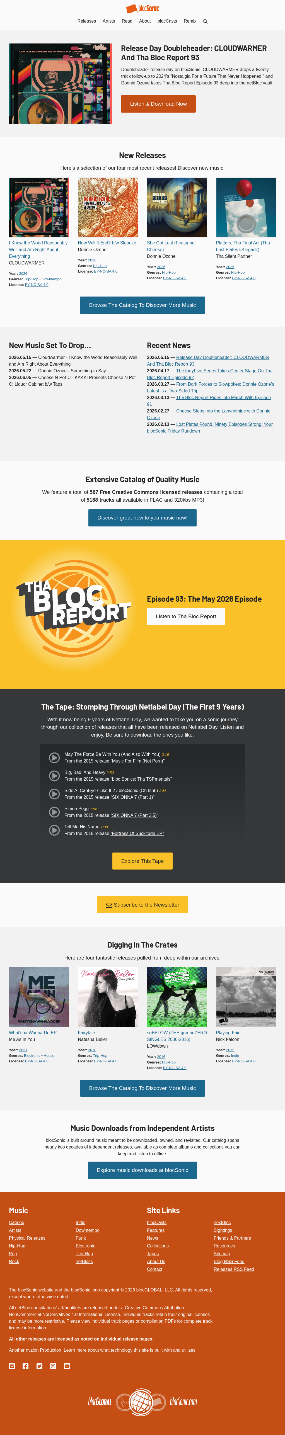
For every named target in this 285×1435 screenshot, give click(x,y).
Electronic (85, 1244)
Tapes (153, 1252)
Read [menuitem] (127, 21)
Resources (224, 1244)
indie (235, 1055)
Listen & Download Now (158, 103)
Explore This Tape (142, 860)
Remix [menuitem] (190, 21)
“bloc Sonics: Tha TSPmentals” (141, 778)
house (49, 1055)
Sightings (223, 1229)
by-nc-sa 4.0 (37, 285)
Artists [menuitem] (109, 21)
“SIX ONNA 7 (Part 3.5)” (134, 814)
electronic (32, 1055)
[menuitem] (205, 21)
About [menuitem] (145, 21)
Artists (15, 1229)
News (152, 1237)
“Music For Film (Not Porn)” (137, 760)
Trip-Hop (84, 1252)
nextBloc (222, 1221)
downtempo (51, 279)
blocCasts (156, 1221)
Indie (81, 1221)
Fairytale (86, 1031)
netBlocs (84, 1260)
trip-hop (31, 279)
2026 (23, 273)
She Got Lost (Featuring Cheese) (171, 246)
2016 (161, 1056)
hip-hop (100, 266)
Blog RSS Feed (229, 1260)
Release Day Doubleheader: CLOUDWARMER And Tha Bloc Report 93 (194, 52)
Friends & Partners (232, 1237)
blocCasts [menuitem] (167, 21)
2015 (230, 1049)
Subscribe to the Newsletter (142, 904)
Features (156, 1229)
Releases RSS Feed (234, 1268)
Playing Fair (228, 1031)
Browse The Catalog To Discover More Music (142, 305)
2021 (23, 1049)
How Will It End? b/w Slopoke (107, 243)
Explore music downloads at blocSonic (142, 1169)
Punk (81, 1237)
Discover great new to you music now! (142, 517)
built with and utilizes (174, 1349)
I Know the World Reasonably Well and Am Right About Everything (38, 250)
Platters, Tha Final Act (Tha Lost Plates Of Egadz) (243, 246)
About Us (156, 1260)
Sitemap (222, 1252)
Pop (13, 1252)
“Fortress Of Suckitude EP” (137, 833)
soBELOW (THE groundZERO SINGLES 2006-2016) (177, 1035)
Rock (14, 1260)
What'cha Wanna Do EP (33, 1031)
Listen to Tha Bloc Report (186, 616)
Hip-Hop (17, 1244)
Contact (154, 1268)
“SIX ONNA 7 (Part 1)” (132, 796)
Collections (158, 1244)
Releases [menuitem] (87, 21)
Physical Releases (27, 1237)
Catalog (16, 1221)
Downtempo (88, 1229)
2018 (92, 1049)
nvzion (32, 1349)
